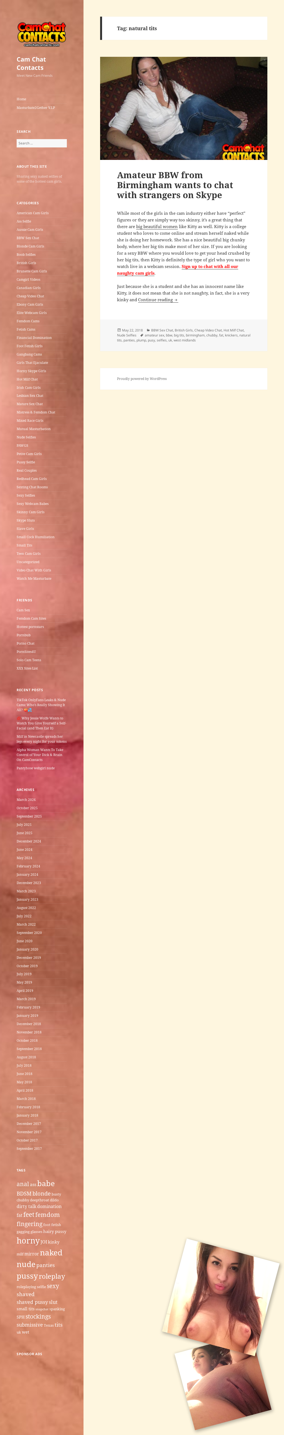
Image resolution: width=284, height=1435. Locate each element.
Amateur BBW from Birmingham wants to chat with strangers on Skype (175, 185)
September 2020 (29, 932)
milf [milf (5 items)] (20, 1254)
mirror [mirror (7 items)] (31, 1254)
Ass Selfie (24, 221)
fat (221, 335)
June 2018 (24, 1073)
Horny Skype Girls (31, 371)
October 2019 (27, 966)
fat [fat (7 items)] (19, 1215)
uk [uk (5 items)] (19, 1332)
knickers (231, 335)
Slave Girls (25, 528)
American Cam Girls (33, 213)
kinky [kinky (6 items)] (53, 1242)
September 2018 (29, 1048)
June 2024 (24, 849)
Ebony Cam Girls (30, 304)
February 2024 (28, 866)
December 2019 (29, 957)
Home (21, 99)
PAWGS (22, 445)
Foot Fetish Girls (29, 346)
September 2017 (29, 1148)
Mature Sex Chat (30, 404)
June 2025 (24, 833)
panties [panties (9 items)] (45, 1265)
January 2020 (27, 949)
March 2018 (26, 1098)
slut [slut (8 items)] (53, 1302)
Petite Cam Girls (29, 453)
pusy (151, 340)
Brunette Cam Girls (32, 271)
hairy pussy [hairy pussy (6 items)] (54, 1231)
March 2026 (26, 799)
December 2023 (29, 882)
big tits (179, 335)
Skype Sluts (26, 520)
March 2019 (26, 999)
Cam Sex (23, 610)
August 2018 (26, 1057)
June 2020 (24, 941)
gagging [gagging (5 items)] (23, 1231)
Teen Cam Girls (28, 553)
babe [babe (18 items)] (46, 1183)
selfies (162, 340)
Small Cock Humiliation (36, 537)
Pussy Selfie (26, 462)
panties (129, 340)
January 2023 (27, 899)
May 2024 (24, 858)
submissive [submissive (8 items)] (30, 1324)
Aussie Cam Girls (30, 229)
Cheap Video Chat (30, 296)
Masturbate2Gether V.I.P (36, 107)
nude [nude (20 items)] (26, 1264)
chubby (211, 335)
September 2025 (29, 816)
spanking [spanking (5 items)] (57, 1308)
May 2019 (24, 982)
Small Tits (24, 545)
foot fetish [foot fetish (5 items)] (52, 1224)
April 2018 (25, 1090)
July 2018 (24, 1065)
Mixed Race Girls (30, 420)
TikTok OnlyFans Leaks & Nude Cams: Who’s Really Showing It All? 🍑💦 (41, 705)
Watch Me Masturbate (34, 578)
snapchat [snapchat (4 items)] (42, 1309)
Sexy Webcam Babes (33, 503)
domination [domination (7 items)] (49, 1206)
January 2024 (27, 874)
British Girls (26, 263)
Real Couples (27, 470)
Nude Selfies (26, 437)
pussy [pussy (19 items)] (27, 1275)
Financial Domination (34, 337)
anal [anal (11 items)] (23, 1184)
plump (141, 340)
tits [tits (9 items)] (59, 1324)
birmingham (195, 335)
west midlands (185, 340)
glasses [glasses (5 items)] (36, 1231)
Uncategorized (28, 562)
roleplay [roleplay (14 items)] (52, 1276)
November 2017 (29, 1132)
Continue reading (158, 299)
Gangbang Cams (29, 354)
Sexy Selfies (26, 495)
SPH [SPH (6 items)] (21, 1317)
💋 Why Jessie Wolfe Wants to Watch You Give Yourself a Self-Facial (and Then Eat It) (41, 723)
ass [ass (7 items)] (33, 1184)
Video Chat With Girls (34, 570)
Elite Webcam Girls (32, 312)
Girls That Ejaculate (32, 362)
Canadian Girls (28, 287)
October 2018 (27, 1040)
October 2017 (27, 1140)
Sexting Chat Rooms (32, 487)
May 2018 (24, 1082)
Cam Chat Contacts (31, 63)
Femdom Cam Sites (31, 618)
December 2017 (29, 1123)
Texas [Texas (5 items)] (49, 1325)
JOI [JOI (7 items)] (43, 1242)
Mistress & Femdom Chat (36, 412)
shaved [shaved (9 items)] (26, 1294)
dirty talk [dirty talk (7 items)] (26, 1206)
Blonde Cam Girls (30, 246)
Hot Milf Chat (27, 379)
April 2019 (25, 990)
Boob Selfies (26, 254)
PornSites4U (26, 651)
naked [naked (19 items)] (51, 1252)
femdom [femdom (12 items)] (47, 1214)
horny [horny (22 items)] (28, 1240)
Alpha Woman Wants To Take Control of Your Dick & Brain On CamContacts (40, 754)
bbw (169, 335)
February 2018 (28, 1107)
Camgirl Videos (28, 279)
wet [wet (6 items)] (25, 1332)
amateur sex (154, 335)
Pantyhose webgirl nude (36, 768)
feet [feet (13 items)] (28, 1214)
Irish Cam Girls (28, 387)
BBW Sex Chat (28, 238)
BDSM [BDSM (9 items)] (24, 1193)
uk (170, 340)
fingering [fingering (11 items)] (29, 1224)
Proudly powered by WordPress (142, 378)
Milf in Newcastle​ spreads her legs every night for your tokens (42, 739)
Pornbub (24, 635)
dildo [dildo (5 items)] (54, 1199)
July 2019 (24, 974)
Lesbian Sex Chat (30, 395)
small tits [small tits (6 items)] (26, 1308)
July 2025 (24, 824)
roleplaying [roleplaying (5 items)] (26, 1286)
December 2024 (29, 841)
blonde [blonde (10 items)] (41, 1193)
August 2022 (26, 907)
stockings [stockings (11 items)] (38, 1316)
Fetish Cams (26, 329)
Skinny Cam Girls (30, 512)
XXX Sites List (27, 668)
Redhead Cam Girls (32, 478)
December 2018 (29, 1024)
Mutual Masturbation (34, 429)
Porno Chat (25, 643)
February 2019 (28, 1007)
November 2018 (29, 1032)
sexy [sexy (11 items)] (53, 1286)
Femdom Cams (28, 321)
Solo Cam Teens (29, 660)
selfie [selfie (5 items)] (41, 1286)
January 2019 (27, 1015)
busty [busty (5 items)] (56, 1194)
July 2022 (24, 916)
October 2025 (27, 808)
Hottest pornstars (30, 626)
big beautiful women (157, 226)
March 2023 (26, 891)
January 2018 (27, 1115)
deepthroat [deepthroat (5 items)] (39, 1199)
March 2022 (26, 924)
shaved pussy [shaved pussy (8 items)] (32, 1302)
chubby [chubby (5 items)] (23, 1199)
